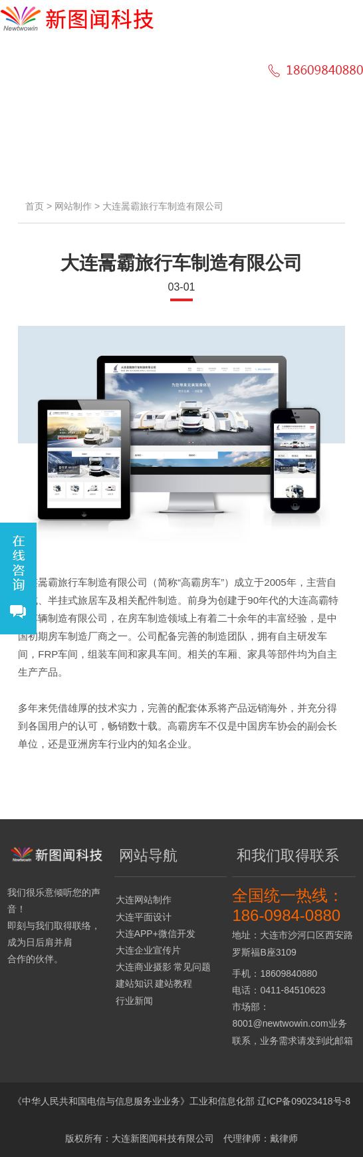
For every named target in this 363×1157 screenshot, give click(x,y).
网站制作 (73, 206)
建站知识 (134, 983)
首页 (34, 206)
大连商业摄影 (144, 967)
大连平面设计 (144, 917)
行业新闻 (134, 1000)
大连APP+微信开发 (155, 933)
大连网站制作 (144, 899)
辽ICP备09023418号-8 (303, 1101)
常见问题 (192, 967)
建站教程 (173, 983)
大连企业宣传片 (148, 950)
